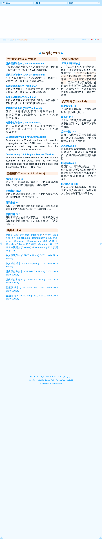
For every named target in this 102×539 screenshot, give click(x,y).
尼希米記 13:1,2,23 (16, 202)
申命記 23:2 (67, 117)
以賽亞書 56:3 (13, 214)
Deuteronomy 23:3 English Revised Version (30, 154)
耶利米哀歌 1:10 (69, 184)
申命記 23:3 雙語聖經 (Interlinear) (24, 235)
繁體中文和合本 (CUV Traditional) (24, 108)
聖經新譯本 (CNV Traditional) (21, 86)
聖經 (4, 40)
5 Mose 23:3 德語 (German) (32, 244)
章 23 (17, 40)
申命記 (10, 40)
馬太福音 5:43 (68, 106)
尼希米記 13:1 (68, 131)
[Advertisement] (51, 323)
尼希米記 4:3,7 (13, 190)
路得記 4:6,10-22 (14, 179)
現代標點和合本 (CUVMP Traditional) (25, 63)
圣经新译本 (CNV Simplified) (21, 97)
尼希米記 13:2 (68, 146)
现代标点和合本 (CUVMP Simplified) (25, 74)
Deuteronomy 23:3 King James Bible (26, 137)
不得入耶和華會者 (70, 63)
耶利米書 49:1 (68, 163)
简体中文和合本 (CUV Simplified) (23, 122)
